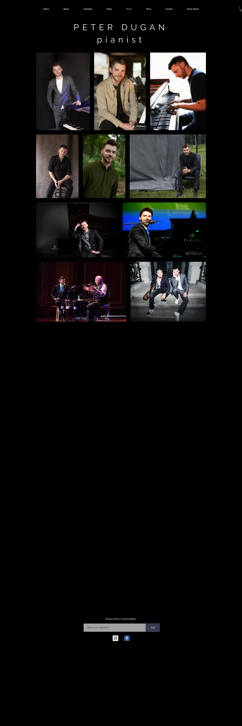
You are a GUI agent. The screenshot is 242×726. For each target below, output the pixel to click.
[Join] (153, 627)
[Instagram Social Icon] (115, 638)
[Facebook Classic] (127, 638)
